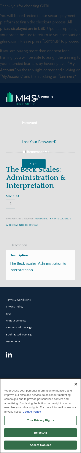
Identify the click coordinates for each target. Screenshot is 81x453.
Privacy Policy (14, 306)
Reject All (40, 432)
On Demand (31, 225)
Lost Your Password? (39, 142)
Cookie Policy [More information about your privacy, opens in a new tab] (31, 411)
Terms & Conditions (18, 299)
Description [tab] (19, 245)
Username (45, 96)
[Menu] (35, 98)
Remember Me (36, 152)
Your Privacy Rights (40, 420)
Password (29, 123)
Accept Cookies (40, 445)
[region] (40, 415)
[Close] (76, 384)
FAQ (8, 313)
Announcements (16, 320)
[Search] (26, 98)
